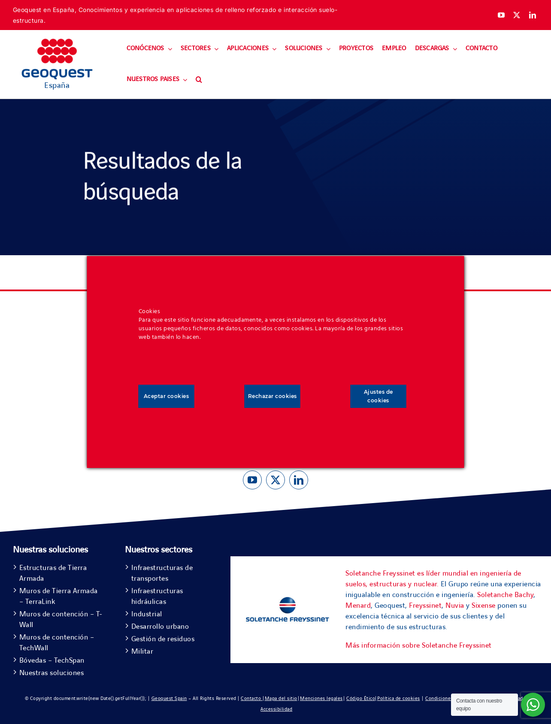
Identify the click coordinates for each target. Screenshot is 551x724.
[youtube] (501, 15)
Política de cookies (398, 698)
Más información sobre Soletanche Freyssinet (418, 645)
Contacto (252, 698)
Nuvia (454, 605)
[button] (198, 79)
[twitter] (517, 15)
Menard (358, 605)
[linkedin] (532, 15)
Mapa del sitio (281, 698)
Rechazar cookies (272, 396)
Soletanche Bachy (505, 595)
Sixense (484, 605)
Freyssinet (425, 605)
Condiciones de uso (447, 698)
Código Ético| (361, 698)
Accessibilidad (276, 709)
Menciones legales (321, 698)
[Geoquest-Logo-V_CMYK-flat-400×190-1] (57, 42)
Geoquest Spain (169, 698)
